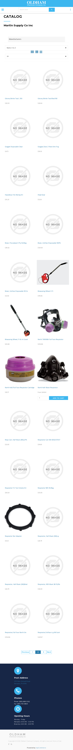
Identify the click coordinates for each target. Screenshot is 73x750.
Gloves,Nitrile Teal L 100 (13, 99)
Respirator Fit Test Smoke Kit (15, 488)
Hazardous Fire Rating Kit (14, 195)
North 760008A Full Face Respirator (50, 340)
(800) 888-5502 (24, 701)
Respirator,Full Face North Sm (15, 633)
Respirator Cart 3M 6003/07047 (49, 440)
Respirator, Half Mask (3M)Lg (48, 536)
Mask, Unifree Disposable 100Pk (49, 243)
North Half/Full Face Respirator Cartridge (19, 388)
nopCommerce (41, 748)
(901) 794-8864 (22, 704)
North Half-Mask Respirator (48, 388)
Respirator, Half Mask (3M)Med (16, 584)
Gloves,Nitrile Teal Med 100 (47, 99)
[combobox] (36, 47)
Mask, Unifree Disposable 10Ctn (16, 291)
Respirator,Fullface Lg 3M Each (49, 633)
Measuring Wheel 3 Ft (45, 291)
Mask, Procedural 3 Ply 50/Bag (15, 243)
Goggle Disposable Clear (14, 147)
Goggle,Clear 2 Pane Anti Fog (48, 147)
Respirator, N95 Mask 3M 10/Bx (49, 584)
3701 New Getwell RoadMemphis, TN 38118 (22, 682)
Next (49, 652)
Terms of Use (57, 741)
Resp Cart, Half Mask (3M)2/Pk (16, 440)
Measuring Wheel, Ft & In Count (16, 340)
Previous (25, 652)
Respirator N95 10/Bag (46, 488)
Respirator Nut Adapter (13, 536)
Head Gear (41, 195)
